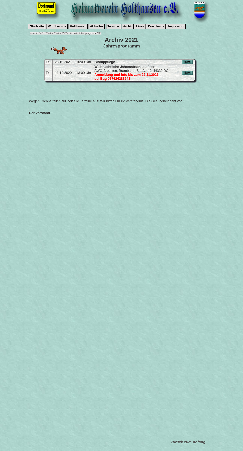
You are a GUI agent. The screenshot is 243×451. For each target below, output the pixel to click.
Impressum (176, 26)
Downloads (156, 26)
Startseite (37, 26)
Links (140, 26)
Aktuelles (96, 26)
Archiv (127, 26)
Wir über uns (57, 26)
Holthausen (78, 26)
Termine (113, 26)
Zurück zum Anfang (188, 442)
